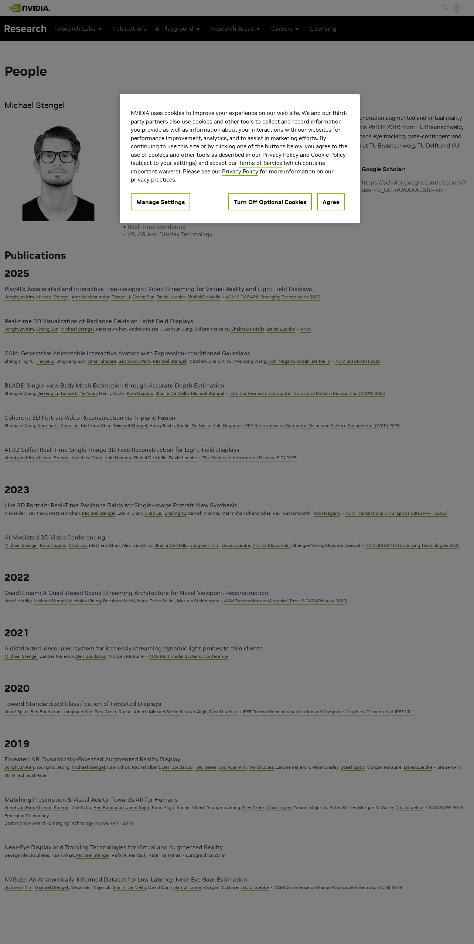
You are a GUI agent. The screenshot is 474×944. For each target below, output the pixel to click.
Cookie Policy (328, 154)
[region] (240, 158)
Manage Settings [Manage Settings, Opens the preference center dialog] (160, 202)
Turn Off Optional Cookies (270, 202)
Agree (331, 202)
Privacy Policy (280, 154)
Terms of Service (260, 162)
